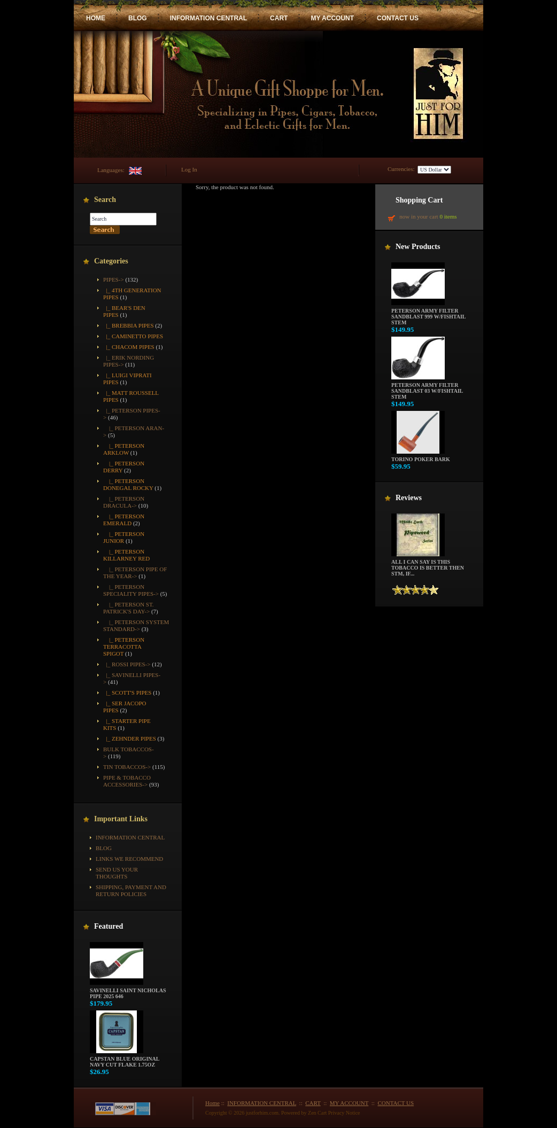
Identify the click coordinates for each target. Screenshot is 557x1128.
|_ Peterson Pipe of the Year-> (135, 572)
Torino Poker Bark (420, 457)
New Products (418, 247)
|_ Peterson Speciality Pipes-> (131, 590)
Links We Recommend (129, 858)
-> (113, 279)
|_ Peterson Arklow (123, 449)
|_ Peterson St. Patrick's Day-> (128, 607)
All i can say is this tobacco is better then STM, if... (427, 565)
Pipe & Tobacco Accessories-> (127, 781)
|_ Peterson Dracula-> (123, 502)
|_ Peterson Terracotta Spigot (123, 646)
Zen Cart (317, 1113)
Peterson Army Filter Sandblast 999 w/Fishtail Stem (428, 314)
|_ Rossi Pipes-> (126, 664)
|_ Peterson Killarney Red (126, 555)
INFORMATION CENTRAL (208, 18)
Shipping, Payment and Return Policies (131, 890)
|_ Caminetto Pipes (133, 336)
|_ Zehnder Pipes (129, 738)
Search (105, 200)
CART (279, 18)
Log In (189, 169)
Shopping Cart (419, 200)
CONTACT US (398, 18)
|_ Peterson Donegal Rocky (128, 484)
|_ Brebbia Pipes (128, 325)
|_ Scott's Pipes (127, 692)
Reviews (409, 498)
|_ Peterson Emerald (123, 519)
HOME (95, 18)
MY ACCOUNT (332, 18)
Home (212, 1103)
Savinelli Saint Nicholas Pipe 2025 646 (128, 991)
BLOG (137, 18)
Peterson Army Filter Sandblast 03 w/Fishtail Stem (427, 388)
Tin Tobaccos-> (127, 767)
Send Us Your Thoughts (117, 873)
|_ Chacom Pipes (128, 347)
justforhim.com (262, 1113)
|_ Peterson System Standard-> (136, 625)
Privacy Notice (344, 1113)
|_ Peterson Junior (123, 537)
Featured (108, 926)
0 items (448, 216)
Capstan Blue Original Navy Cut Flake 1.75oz (124, 1059)
